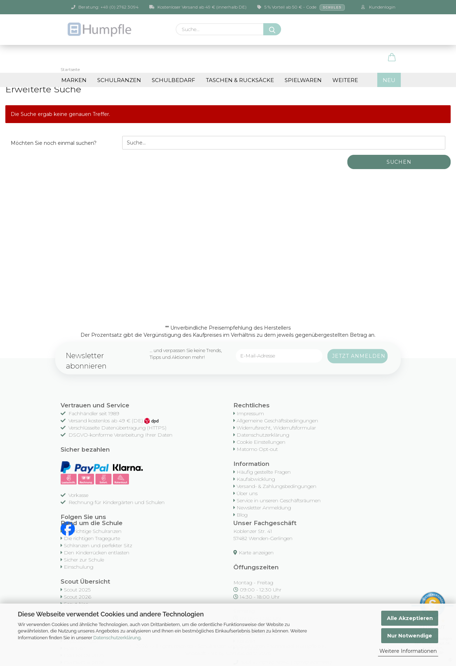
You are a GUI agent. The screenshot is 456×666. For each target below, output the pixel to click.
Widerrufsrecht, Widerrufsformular (276, 427)
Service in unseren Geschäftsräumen (279, 500)
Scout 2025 (77, 589)
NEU (389, 80)
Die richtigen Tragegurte (92, 538)
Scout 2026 (77, 597)
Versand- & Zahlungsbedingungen (276, 486)
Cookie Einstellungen (261, 442)
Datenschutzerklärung (117, 637)
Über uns (247, 493)
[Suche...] (272, 29)
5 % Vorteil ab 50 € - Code (301, 7)
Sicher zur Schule (84, 559)
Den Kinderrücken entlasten (96, 552)
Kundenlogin (378, 7)
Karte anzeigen (256, 552)
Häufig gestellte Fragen (264, 472)
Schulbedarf (173, 80)
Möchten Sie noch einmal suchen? (54, 143)
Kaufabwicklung (256, 479)
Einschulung (78, 567)
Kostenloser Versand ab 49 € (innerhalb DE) (198, 7)
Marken (74, 80)
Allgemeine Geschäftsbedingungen (277, 420)
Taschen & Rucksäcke (240, 80)
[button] (392, 58)
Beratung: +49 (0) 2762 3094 (105, 7)
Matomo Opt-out (257, 449)
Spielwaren (303, 80)
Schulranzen (119, 80)
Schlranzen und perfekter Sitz (98, 545)
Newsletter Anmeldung (264, 507)
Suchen (399, 162)
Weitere (345, 80)
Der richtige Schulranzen (92, 531)
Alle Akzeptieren (410, 618)
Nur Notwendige (409, 635)
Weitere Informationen (408, 651)
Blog (242, 515)
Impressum (250, 413)
